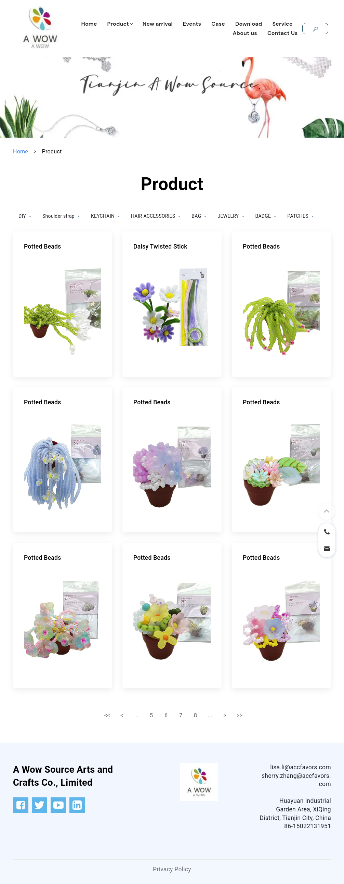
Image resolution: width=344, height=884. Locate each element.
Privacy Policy (172, 869)
